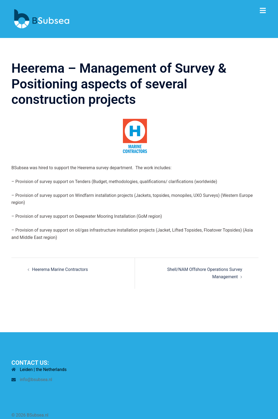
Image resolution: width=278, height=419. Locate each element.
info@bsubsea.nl (36, 379)
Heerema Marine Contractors (60, 269)
